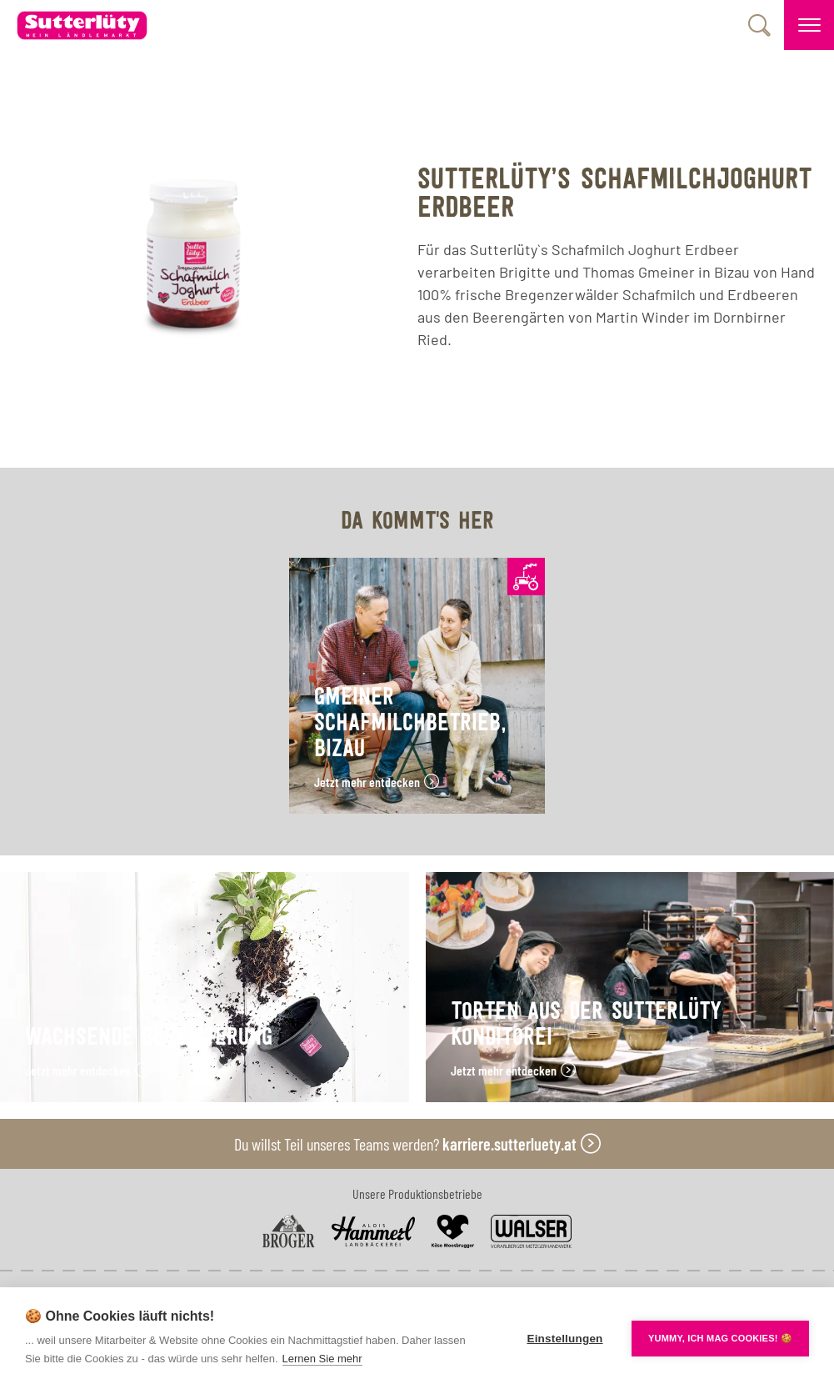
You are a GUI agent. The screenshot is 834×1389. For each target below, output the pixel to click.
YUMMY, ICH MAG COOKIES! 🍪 (720, 1338)
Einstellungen (564, 1338)
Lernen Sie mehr (322, 1358)
